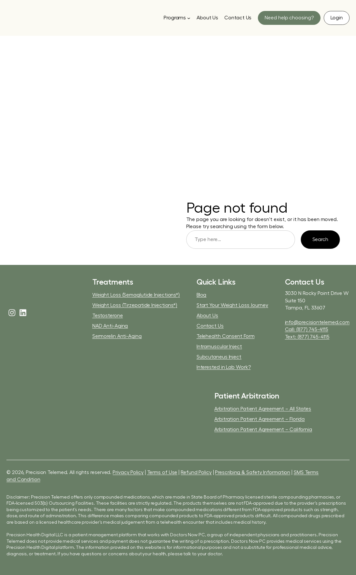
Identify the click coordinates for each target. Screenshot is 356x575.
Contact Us (210, 325)
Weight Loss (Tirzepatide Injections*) (134, 305)
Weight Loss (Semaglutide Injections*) (136, 295)
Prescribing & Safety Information (252, 472)
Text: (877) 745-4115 (307, 336)
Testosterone (107, 315)
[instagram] (11, 312)
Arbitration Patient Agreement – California (263, 429)
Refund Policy (196, 472)
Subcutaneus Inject (219, 356)
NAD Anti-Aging (110, 325)
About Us (207, 315)
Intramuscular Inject (219, 346)
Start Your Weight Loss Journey (232, 305)
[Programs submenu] (177, 18)
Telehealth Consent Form (226, 336)
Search (320, 239)
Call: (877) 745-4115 (306, 329)
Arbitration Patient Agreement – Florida (259, 419)
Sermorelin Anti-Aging (117, 336)
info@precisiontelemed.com (317, 322)
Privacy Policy (128, 472)
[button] (289, 18)
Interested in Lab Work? (224, 367)
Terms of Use (162, 472)
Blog (202, 295)
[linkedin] (22, 312)
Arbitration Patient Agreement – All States (262, 408)
